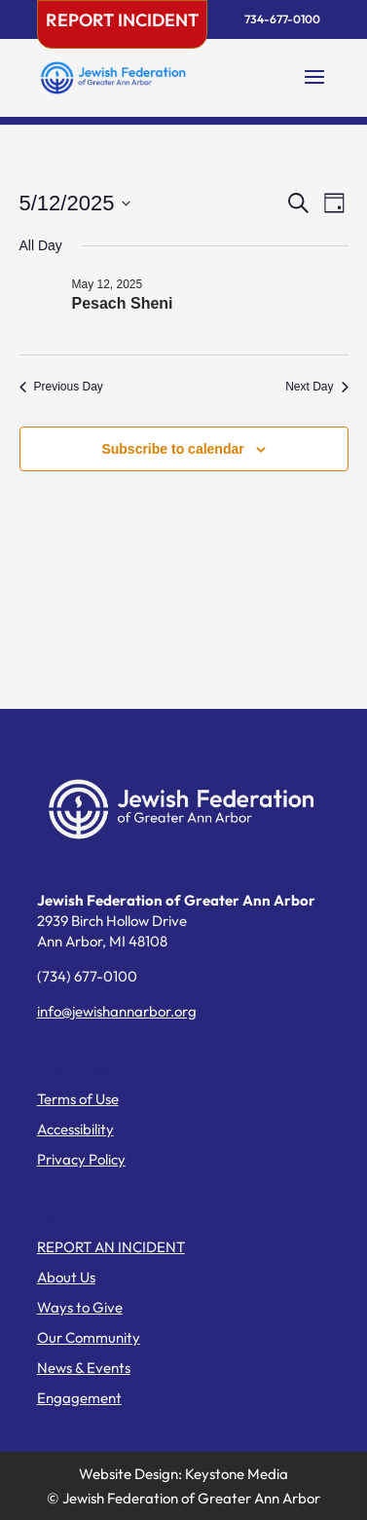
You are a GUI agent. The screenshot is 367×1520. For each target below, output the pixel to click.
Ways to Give (80, 1307)
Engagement (79, 1398)
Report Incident (122, 20)
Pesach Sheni (122, 303)
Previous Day (61, 386)
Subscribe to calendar (172, 449)
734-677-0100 (282, 19)
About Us (66, 1277)
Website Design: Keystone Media (183, 1473)
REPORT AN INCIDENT (111, 1247)
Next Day (316, 386)
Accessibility (75, 1129)
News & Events (83, 1367)
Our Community (88, 1337)
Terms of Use (78, 1099)
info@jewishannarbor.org (117, 1011)
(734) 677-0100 (87, 976)
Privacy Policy (81, 1159)
